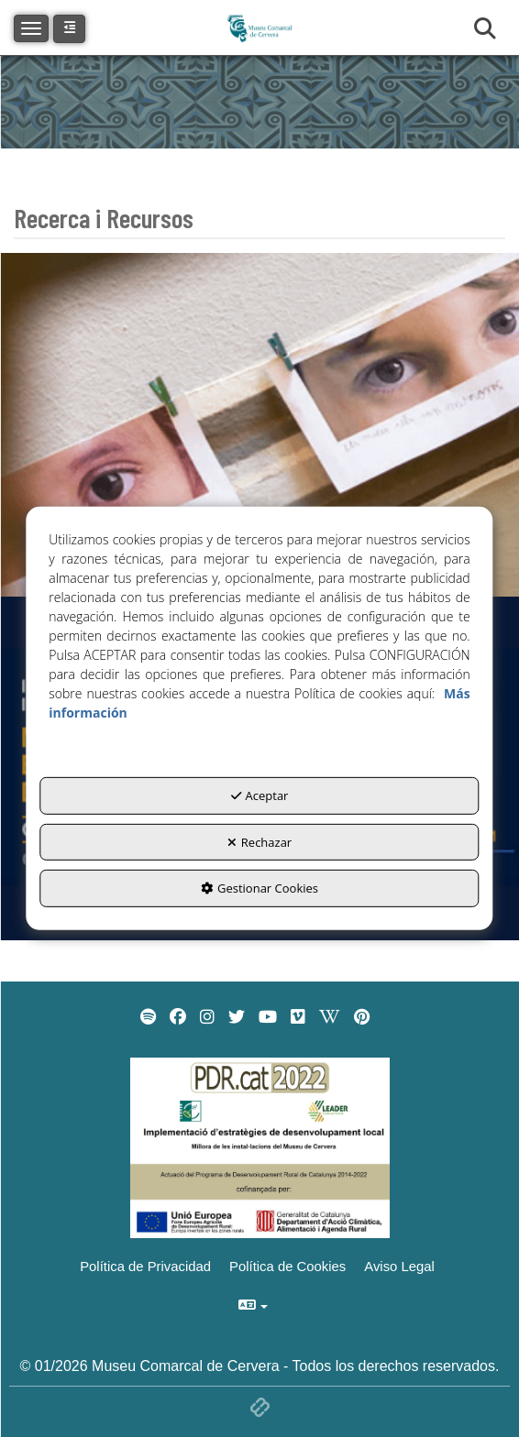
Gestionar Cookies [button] (259, 888)
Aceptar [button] (260, 795)
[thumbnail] (259, 425)
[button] (69, 29)
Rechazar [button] (259, 842)
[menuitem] (148, 1017)
